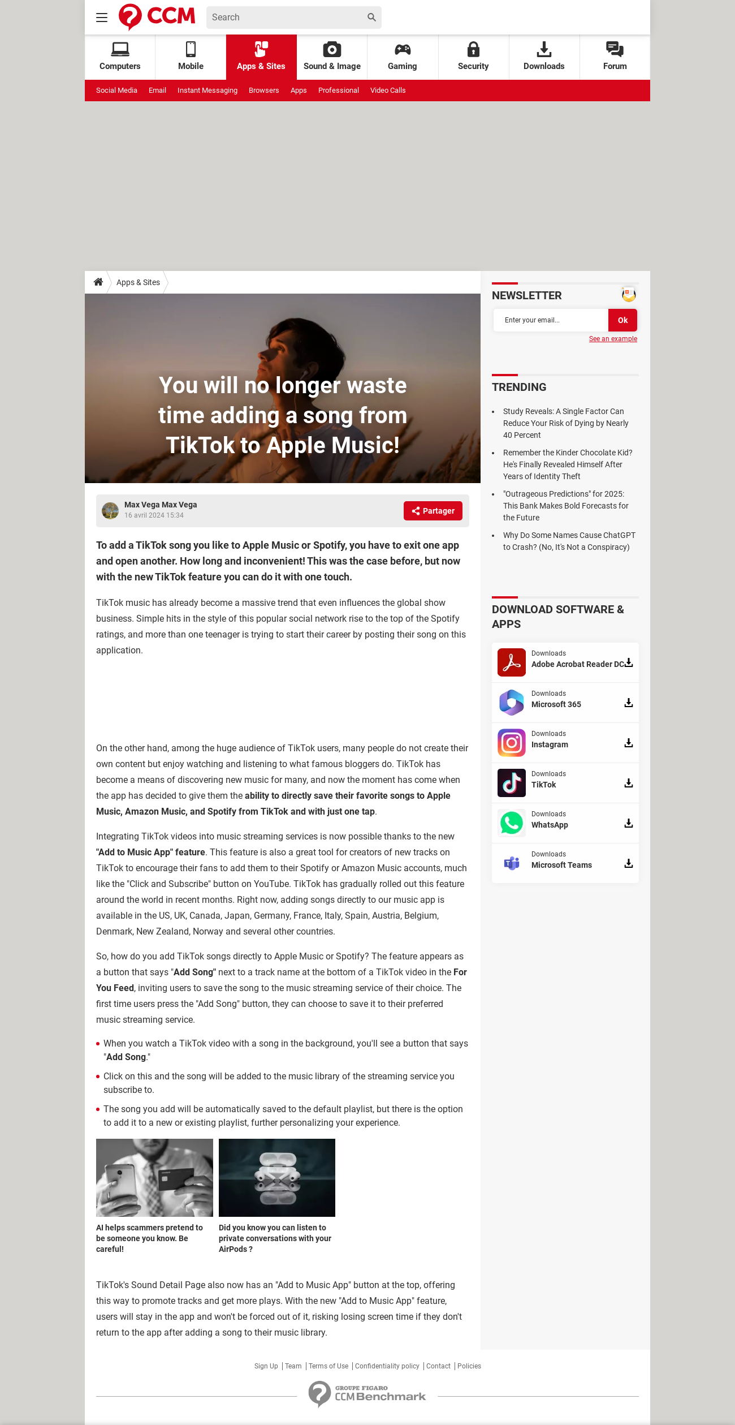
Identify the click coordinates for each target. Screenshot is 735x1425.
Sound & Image (332, 56)
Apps (299, 90)
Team (293, 1366)
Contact (438, 1366)
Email (157, 90)
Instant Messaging (207, 90)
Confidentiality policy (387, 1366)
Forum (615, 56)
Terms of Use (328, 1366)
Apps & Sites (261, 56)
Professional (338, 90)
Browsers (264, 90)
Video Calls (388, 90)
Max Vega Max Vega (160, 504)
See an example (613, 339)
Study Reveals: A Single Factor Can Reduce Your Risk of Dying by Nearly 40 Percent (566, 423)
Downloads (544, 56)
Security (473, 56)
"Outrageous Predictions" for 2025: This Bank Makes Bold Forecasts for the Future (566, 505)
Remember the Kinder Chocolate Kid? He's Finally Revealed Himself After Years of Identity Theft (568, 464)
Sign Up (266, 1366)
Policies (469, 1366)
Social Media (116, 90)
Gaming (402, 56)
